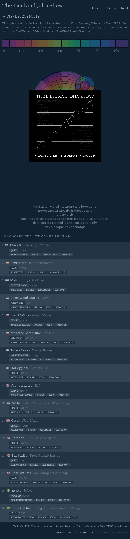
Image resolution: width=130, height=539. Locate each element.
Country (17, 303)
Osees (15, 420)
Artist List (111, 8)
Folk (14, 320)
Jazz (13, 250)
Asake (16, 490)
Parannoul (20, 438)
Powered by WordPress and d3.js (74, 532)
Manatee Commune (25, 333)
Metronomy (19, 280)
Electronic (19, 285)
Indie (14, 390)
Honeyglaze (19, 368)
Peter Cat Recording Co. (29, 508)
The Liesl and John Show (32, 5)
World (16, 495)
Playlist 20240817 (23, 16)
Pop (13, 513)
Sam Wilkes (21, 473)
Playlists (96, 8)
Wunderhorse (21, 385)
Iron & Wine (19, 315)
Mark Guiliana (21, 245)
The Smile (19, 455)
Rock (14, 373)
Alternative (19, 355)
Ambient (17, 338)
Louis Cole (18, 263)
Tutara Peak (19, 350)
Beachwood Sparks (25, 298)
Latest (124, 8)
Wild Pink (20, 403)
